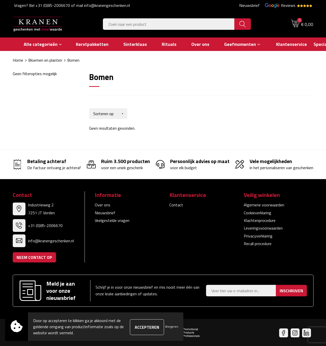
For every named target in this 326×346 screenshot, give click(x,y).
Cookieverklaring (257, 211)
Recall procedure (257, 242)
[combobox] (169, 24)
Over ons (102, 204)
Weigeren (171, 326)
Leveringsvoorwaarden (263, 227)
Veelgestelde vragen (112, 219)
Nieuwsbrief (249, 5)
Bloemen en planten (45, 60)
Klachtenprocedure (260, 219)
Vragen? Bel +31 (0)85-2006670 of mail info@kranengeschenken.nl (72, 5)
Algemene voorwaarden (264, 204)
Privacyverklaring (258, 235)
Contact (176, 204)
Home (18, 60)
